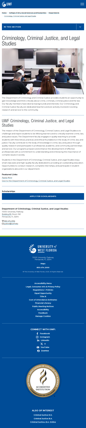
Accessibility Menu (43, 283)
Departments (54, 13)
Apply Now (7, 177)
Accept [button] (48, 426)
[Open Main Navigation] (82, 4)
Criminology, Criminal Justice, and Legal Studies (20, 16)
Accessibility (43, 310)
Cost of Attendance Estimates (43, 300)
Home (4, 13)
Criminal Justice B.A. (43, 418)
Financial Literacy (43, 303)
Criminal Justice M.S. (43, 415)
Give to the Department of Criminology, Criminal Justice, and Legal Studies (36, 181)
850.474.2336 (9, 221)
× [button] (84, 422)
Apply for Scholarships (43, 196)
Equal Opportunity (43, 293)
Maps (43, 264)
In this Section (12, 27)
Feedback (43, 313)
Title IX (43, 296)
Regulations (38, 290)
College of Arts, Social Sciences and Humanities (27, 13)
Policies (49, 290)
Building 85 (6, 214)
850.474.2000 (43, 267)
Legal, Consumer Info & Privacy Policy (43, 287)
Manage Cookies (43, 316)
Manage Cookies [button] (61, 426)
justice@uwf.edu (11, 224)
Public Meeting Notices (43, 306)
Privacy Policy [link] (35, 426)
